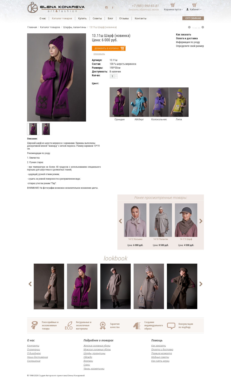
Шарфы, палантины (74, 27)
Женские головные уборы (97, 345)
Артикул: (97, 60)
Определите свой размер (190, 45)
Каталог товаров (62, 18)
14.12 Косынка (135, 239)
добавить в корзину (107, 48)
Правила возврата (161, 353)
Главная (32, 27)
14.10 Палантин (160, 239)
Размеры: (97, 67)
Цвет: (95, 83)
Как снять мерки (160, 361)
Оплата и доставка (162, 349)
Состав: (96, 63)
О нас (43, 18)
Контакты (140, 18)
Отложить (99, 53)
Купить (82, 18)
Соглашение (33, 361)
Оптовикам (193, 18)
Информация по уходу (188, 42)
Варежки (88, 361)
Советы (97, 18)
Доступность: (100, 71)
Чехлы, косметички (94, 368)
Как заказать (158, 345)
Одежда (88, 357)
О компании (33, 349)
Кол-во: (96, 75)
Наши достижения (37, 357)
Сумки (87, 364)
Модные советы (160, 357)
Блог (110, 18)
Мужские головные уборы (97, 349)
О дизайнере (34, 353)
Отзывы (124, 18)
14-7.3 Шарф (186, 239)
